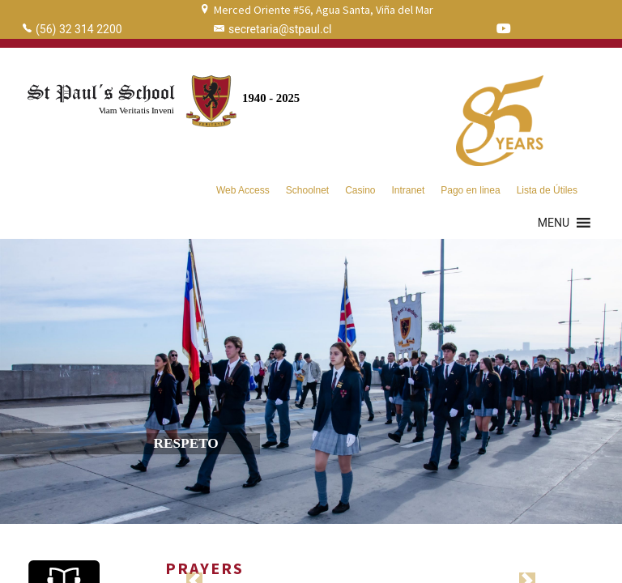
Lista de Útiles (547, 190)
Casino (360, 190)
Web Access (243, 190)
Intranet (408, 190)
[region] (311, 381)
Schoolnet (307, 190)
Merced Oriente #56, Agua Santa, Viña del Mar (323, 9)
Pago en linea (470, 190)
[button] (553, 222)
